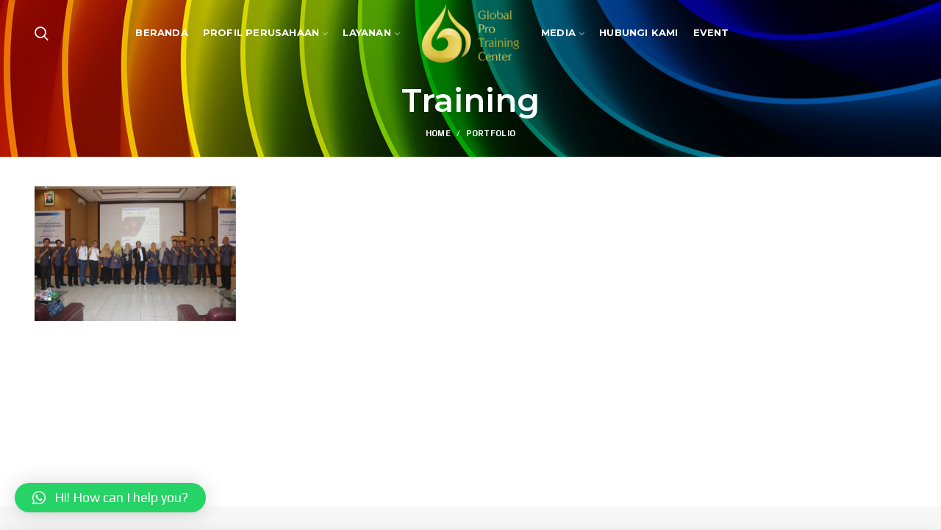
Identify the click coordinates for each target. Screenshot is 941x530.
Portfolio (490, 133)
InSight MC (598, 485)
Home (438, 133)
